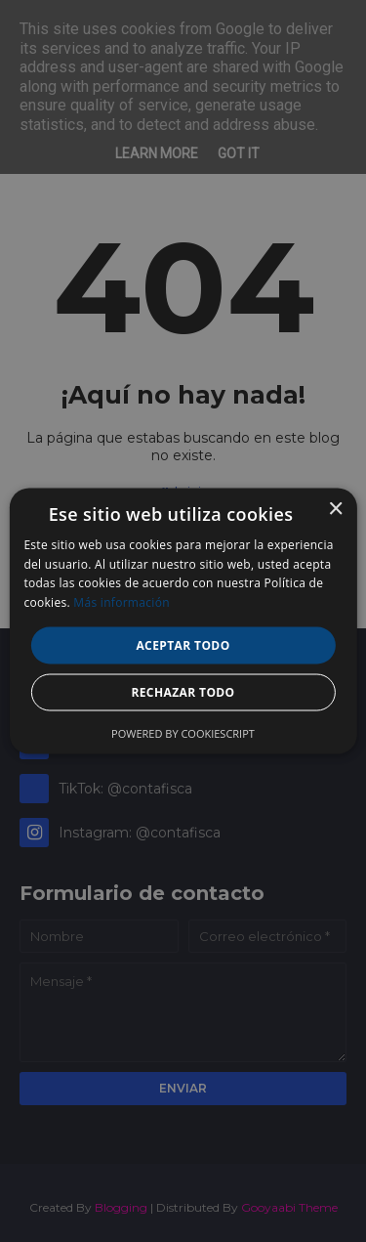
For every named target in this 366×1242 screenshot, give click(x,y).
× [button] (335, 508)
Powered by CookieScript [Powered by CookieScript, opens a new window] (183, 733)
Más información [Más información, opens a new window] (121, 602)
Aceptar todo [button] (182, 645)
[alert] (183, 621)
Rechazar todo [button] (182, 692)
